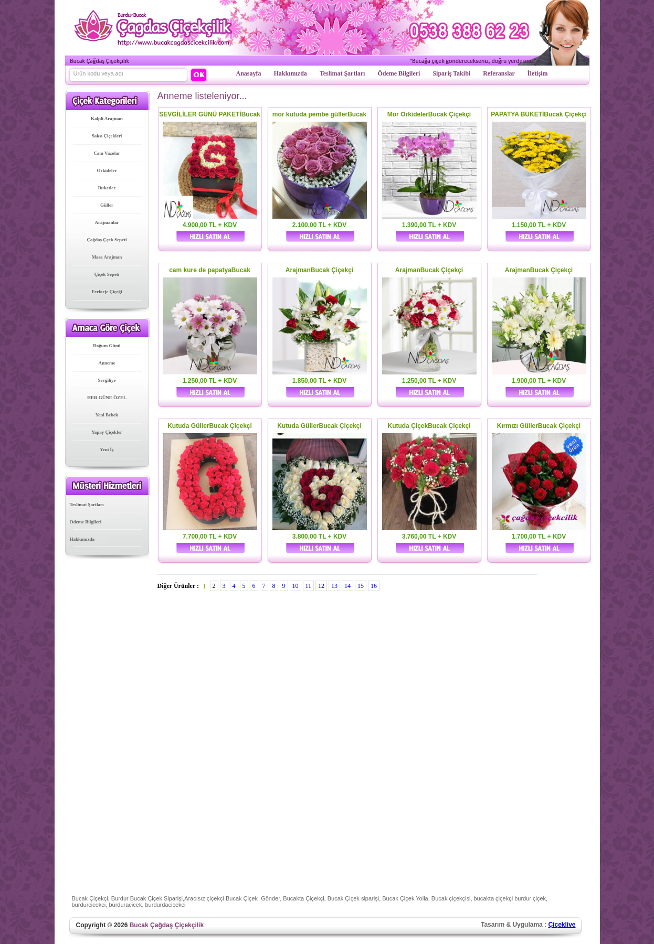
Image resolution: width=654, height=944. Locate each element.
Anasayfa (248, 73)
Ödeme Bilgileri (398, 73)
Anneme (107, 363)
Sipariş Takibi (451, 73)
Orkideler (107, 170)
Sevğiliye (107, 380)
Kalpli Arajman (107, 118)
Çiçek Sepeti (107, 274)
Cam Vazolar (106, 153)
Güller (106, 205)
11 (308, 585)
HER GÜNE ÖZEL (106, 397)
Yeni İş (106, 449)
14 (347, 585)
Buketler (107, 187)
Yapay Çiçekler (106, 432)
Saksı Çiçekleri (107, 135)
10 (295, 585)
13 (334, 585)
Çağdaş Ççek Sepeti (107, 239)
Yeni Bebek (107, 414)
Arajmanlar (107, 222)
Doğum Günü (106, 345)
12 (321, 585)
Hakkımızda (290, 73)
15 (360, 585)
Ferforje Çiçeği (106, 291)
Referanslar (499, 73)
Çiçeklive (561, 924)
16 (374, 585)
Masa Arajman (107, 257)
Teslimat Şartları (342, 73)
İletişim (538, 73)
